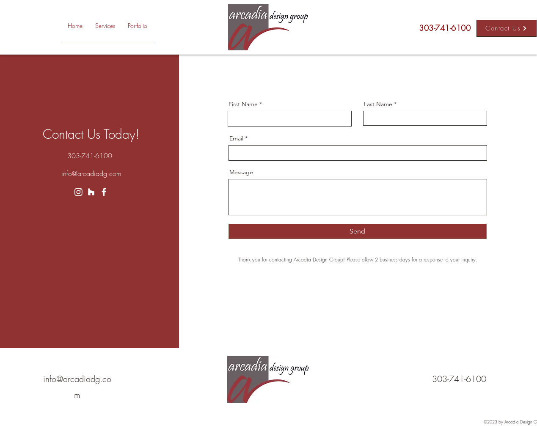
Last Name (378, 104)
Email (236, 138)
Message (241, 172)
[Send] (358, 231)
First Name (243, 104)
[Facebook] (104, 192)
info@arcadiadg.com (91, 173)
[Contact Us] (506, 28)
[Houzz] (91, 192)
